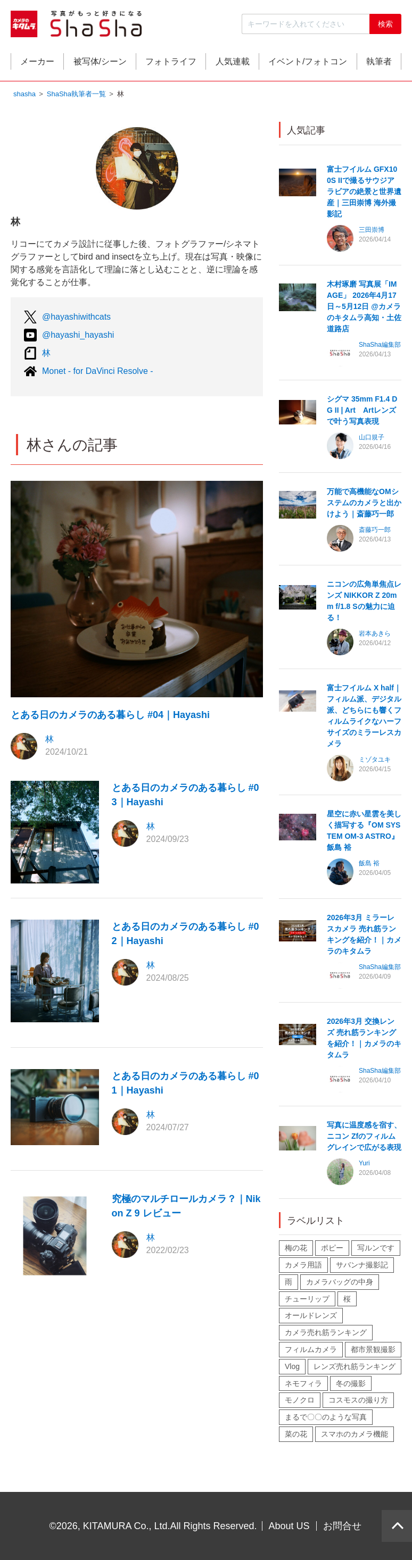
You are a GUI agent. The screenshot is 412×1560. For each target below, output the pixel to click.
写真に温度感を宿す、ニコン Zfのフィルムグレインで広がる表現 (364, 1137)
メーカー (37, 61)
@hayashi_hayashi (78, 335)
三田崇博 (371, 231)
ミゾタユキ (375, 760)
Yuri (364, 1164)
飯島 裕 (369, 864)
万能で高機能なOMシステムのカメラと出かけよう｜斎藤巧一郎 (364, 503)
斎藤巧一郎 (375, 531)
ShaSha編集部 (380, 345)
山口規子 (371, 438)
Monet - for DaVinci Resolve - (97, 372)
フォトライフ (170, 61)
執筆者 (379, 61)
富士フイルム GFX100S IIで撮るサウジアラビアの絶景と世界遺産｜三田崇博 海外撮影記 (364, 192)
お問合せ (342, 1526)
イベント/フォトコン (307, 61)
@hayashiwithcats (76, 317)
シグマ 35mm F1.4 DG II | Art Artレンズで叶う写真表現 (362, 411)
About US (289, 1526)
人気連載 (233, 61)
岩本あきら (375, 634)
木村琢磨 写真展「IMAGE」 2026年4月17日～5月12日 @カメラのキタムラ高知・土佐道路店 (364, 307)
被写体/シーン (100, 61)
